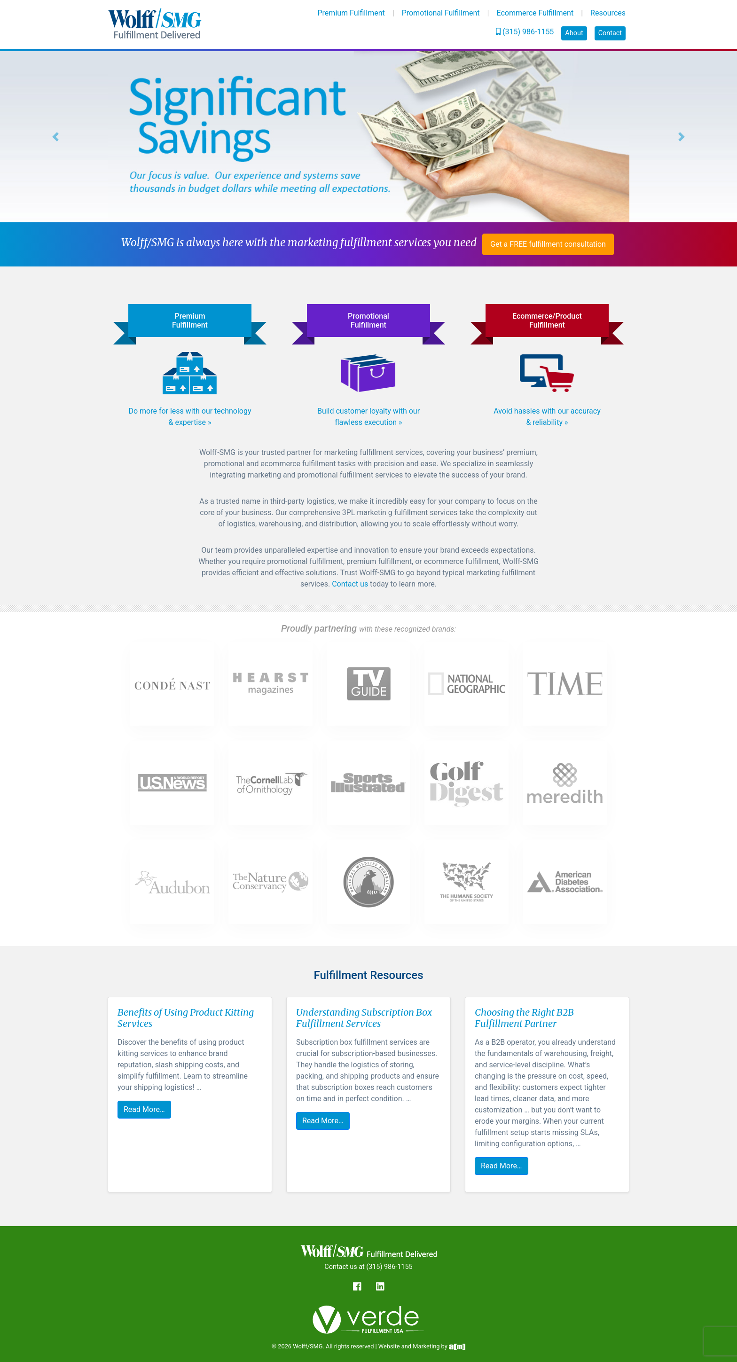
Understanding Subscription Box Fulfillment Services (364, 1017)
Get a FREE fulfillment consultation (548, 244)
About (574, 33)
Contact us (350, 583)
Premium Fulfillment (351, 12)
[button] (55, 136)
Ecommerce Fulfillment (534, 12)
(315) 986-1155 (525, 31)
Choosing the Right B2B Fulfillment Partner (524, 1017)
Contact (610, 33)
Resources (608, 12)
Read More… (144, 1109)
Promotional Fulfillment (441, 12)
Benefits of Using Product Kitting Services (186, 1017)
